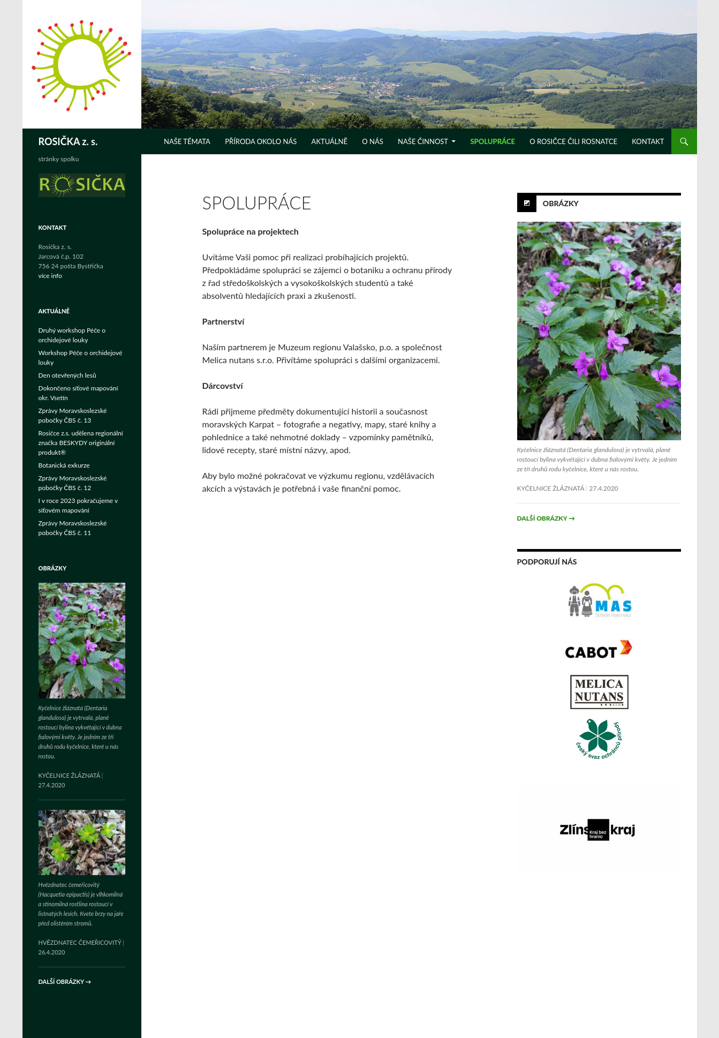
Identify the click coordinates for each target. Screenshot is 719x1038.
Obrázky (561, 203)
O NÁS (372, 141)
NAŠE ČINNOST (423, 141)
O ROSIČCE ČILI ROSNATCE (573, 141)
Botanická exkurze (64, 465)
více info (50, 276)
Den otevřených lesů (67, 375)
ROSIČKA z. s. (68, 141)
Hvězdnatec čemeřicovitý (80, 942)
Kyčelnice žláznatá (551, 488)
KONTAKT (648, 141)
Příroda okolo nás (261, 141)
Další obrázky (546, 518)
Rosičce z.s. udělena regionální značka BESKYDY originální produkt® (81, 442)
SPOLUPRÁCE (492, 141)
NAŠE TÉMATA (187, 141)
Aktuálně (329, 141)
